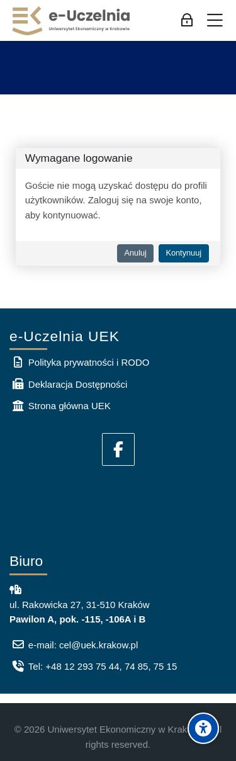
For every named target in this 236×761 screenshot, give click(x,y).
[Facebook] (118, 449)
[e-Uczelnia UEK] (71, 21)
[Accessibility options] (203, 728)
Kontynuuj (183, 252)
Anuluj (135, 252)
